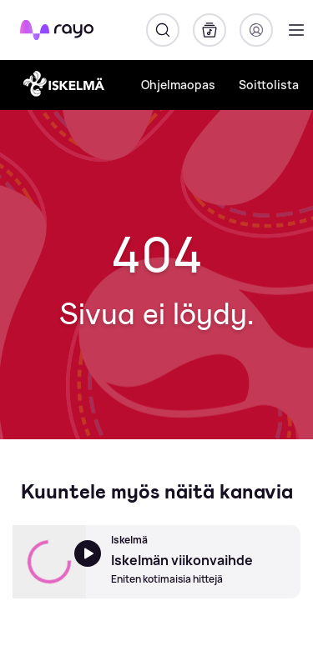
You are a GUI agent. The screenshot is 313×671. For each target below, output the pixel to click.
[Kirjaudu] (256, 30)
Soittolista (269, 85)
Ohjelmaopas (178, 85)
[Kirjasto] (209, 30)
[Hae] (162, 30)
